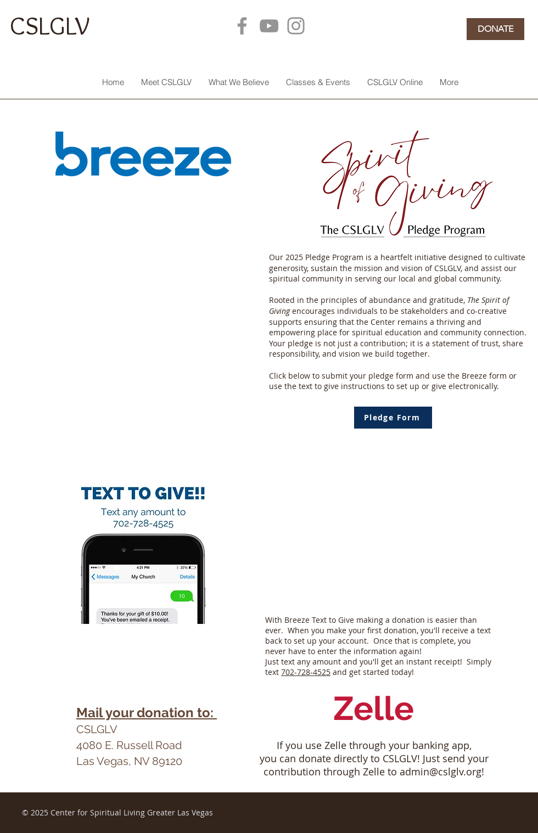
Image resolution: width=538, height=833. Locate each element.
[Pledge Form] (393, 418)
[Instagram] (295, 25)
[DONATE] (495, 29)
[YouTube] (269, 25)
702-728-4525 (305, 672)
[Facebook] (242, 25)
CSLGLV (49, 25)
